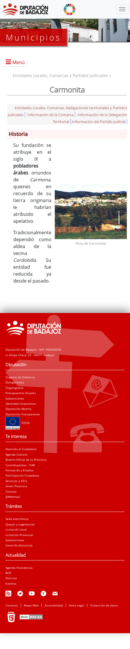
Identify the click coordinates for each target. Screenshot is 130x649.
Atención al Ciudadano (21, 449)
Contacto (11, 605)
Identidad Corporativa (20, 404)
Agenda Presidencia (19, 568)
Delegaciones (14, 382)
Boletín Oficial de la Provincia (25, 460)
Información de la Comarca (50, 114)
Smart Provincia (16, 486)
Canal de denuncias (19, 545)
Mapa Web (31, 605)
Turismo (10, 491)
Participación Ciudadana (22, 475)
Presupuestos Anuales (20, 393)
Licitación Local (16, 529)
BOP (8, 573)
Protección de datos (104, 605)
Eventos (10, 583)
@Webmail (12, 497)
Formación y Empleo (19, 470)
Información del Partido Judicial (98, 121)
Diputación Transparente (22, 414)
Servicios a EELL (16, 481)
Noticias (11, 578)
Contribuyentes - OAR (20, 465)
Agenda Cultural (16, 454)
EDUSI (17, 423)
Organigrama (14, 388)
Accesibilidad (54, 605)
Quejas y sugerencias (20, 524)
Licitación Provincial (19, 535)
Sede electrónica (17, 519)
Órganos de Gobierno (20, 377)
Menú (18, 62)
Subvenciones (14, 398)
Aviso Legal (76, 605)
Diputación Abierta (18, 409)
